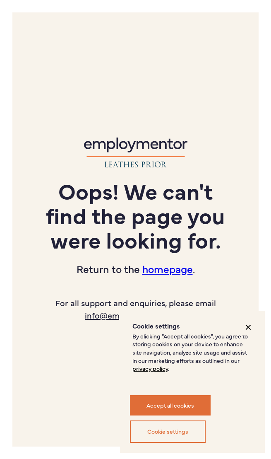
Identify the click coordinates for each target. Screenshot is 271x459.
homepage (167, 268)
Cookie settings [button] (167, 431)
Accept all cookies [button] (170, 405)
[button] (248, 327)
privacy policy (150, 368)
